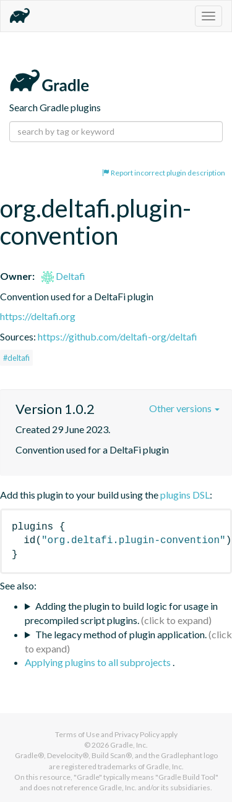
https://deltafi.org (37, 316)
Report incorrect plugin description (163, 172)
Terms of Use (77, 734)
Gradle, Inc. (129, 744)
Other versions (184, 408)
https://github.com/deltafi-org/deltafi (117, 336)
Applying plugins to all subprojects (99, 662)
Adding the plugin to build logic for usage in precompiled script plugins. (121, 613)
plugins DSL (185, 494)
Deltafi (63, 276)
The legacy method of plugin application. (121, 634)
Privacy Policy (137, 734)
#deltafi (16, 358)
